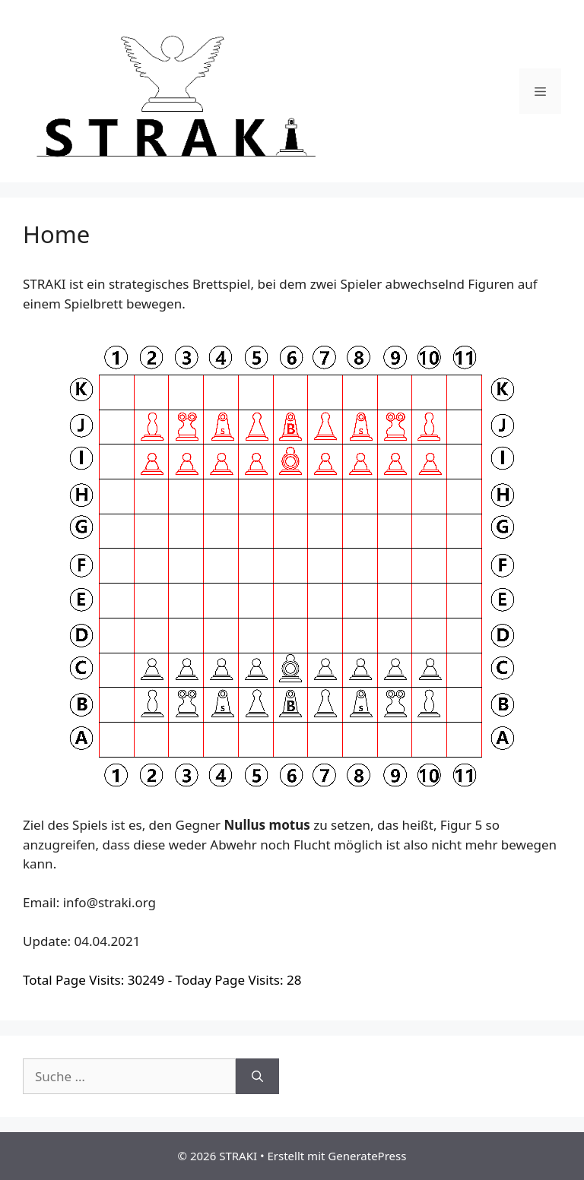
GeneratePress (367, 1155)
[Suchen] (257, 1076)
